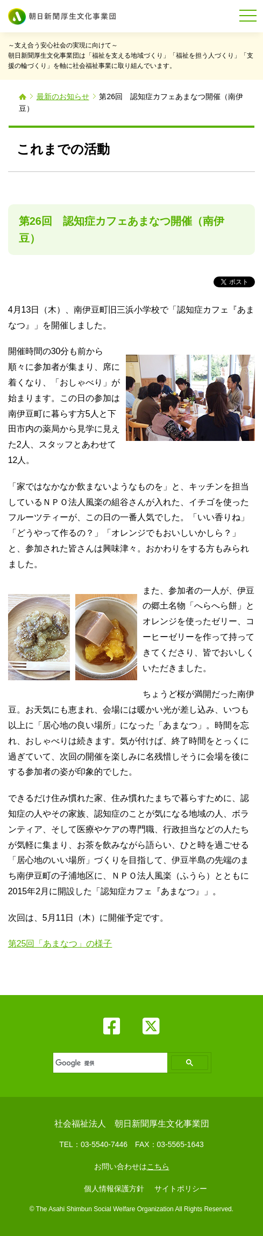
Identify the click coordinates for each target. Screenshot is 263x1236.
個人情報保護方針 (114, 1188)
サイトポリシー (180, 1188)
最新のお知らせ (63, 96)
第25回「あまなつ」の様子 (60, 943)
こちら (158, 1166)
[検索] (109, 1063)
